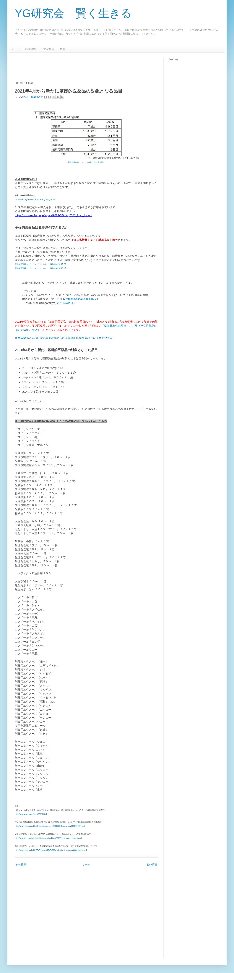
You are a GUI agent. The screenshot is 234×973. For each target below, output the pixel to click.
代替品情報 (47, 49)
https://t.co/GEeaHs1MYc (82, 298)
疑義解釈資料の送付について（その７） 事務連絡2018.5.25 (40, 264)
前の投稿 (152, 864)
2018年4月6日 (66, 302)
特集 (62, 49)
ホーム (16, 49)
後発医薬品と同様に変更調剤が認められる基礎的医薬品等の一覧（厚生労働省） (65, 337)
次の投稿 (21, 864)
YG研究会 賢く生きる (73, 13)
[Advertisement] (82, 66)
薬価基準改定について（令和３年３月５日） (86, 162)
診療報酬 (30, 49)
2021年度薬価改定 (33, 97)
